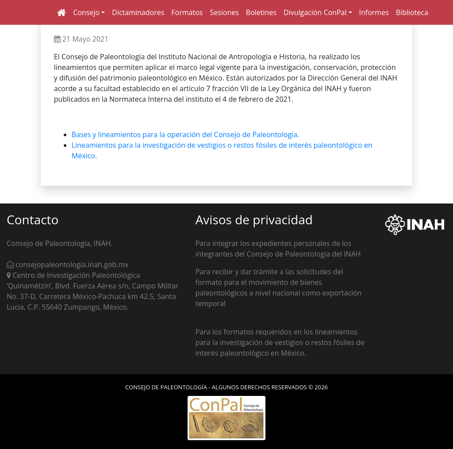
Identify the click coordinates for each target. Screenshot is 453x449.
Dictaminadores (138, 12)
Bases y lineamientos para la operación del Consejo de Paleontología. (185, 134)
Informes (374, 12)
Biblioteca (412, 12)
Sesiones (224, 12)
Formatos (187, 12)
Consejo (86, 12)
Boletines (261, 12)
